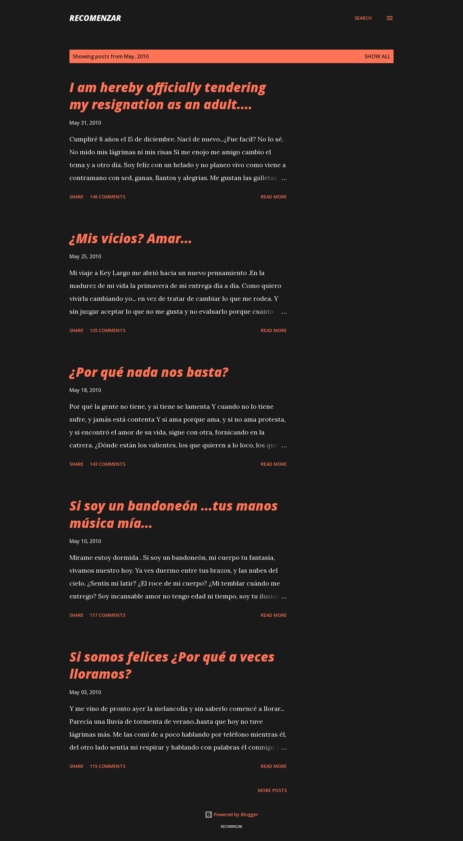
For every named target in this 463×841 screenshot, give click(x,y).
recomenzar (95, 18)
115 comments (107, 766)
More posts (272, 790)
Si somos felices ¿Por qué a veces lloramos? (172, 665)
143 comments (107, 464)
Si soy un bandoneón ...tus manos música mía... (173, 514)
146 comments (107, 197)
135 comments (107, 330)
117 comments (107, 615)
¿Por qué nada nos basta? (148, 372)
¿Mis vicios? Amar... (130, 238)
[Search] (363, 18)
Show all (377, 56)
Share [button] (76, 197)
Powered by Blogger (231, 814)
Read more (274, 197)
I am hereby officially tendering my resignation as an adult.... (167, 95)
